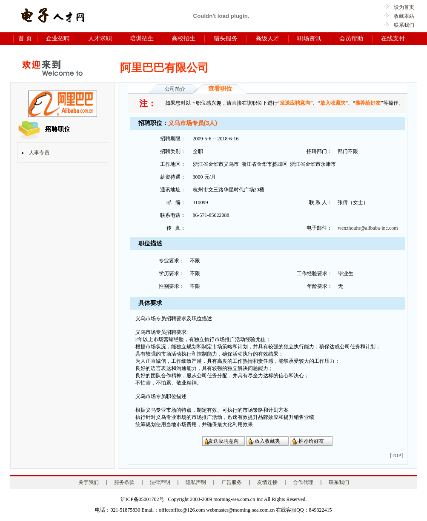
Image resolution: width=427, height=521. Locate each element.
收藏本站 (401, 16)
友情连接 (267, 482)
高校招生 (183, 38)
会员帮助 (351, 38)
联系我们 (404, 25)
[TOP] (396, 455)
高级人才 (267, 38)
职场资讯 (309, 38)
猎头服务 (226, 38)
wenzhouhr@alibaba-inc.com (368, 228)
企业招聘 (58, 38)
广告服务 (231, 482)
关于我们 (88, 482)
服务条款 (124, 482)
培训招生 (142, 38)
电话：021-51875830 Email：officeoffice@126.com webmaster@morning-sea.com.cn (185, 510)
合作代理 (303, 482)
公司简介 (175, 89)
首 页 (25, 38)
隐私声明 (196, 482)
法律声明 (160, 482)
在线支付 (393, 38)
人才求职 (100, 38)
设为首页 (401, 7)
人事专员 (39, 153)
